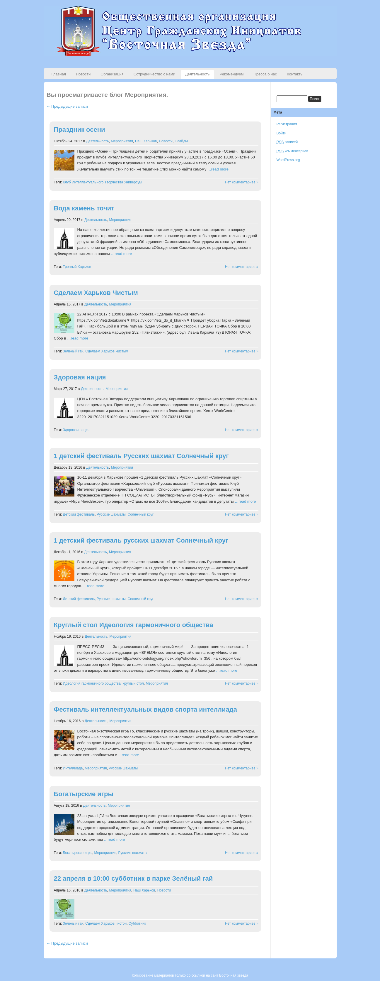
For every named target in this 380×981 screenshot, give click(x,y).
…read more (218, 169)
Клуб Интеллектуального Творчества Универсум (102, 182)
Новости (83, 74)
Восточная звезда (233, 975)
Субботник (137, 923)
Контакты (295, 74)
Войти (282, 133)
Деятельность (197, 74)
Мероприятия (122, 141)
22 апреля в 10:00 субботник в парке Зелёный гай (133, 878)
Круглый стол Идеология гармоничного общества (133, 625)
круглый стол (133, 683)
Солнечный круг (141, 514)
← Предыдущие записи (67, 106)
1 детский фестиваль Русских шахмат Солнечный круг (141, 456)
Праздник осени (79, 129)
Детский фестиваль (79, 514)
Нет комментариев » (241, 182)
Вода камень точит (84, 208)
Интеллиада (73, 768)
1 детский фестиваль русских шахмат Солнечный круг (141, 540)
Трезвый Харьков (77, 267)
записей (287, 142)
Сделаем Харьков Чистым (96, 292)
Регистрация (287, 124)
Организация (111, 74)
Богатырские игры (84, 794)
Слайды (181, 141)
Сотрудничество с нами (154, 74)
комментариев (292, 151)
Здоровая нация (80, 377)
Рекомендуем (232, 74)
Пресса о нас (265, 74)
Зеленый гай (73, 351)
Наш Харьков (146, 141)
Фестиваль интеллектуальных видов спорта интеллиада (145, 709)
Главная (59, 74)
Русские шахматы (111, 514)
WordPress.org (288, 160)
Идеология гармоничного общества (92, 683)
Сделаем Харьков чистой (106, 923)
